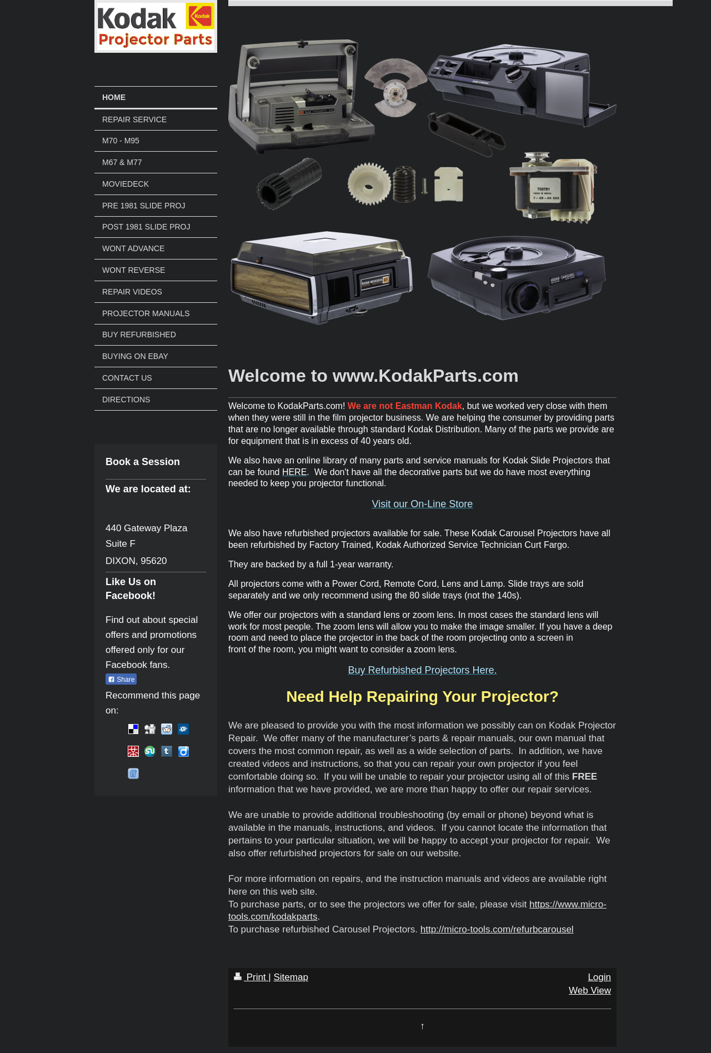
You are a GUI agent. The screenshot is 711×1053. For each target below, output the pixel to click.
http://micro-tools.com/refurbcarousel (497, 929)
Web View (590, 990)
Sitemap (290, 977)
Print (251, 977)
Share (121, 679)
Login (599, 977)
